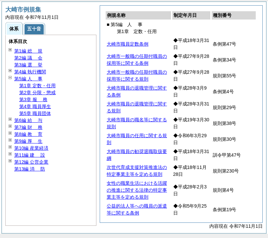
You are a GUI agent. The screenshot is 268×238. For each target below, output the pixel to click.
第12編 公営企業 (31, 162)
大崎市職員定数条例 (127, 44)
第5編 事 (28, 78)
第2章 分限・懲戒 (37, 92)
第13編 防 (29, 169)
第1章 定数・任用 (37, 85)
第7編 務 (28, 127)
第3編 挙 (28, 64)
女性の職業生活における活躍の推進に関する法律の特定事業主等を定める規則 (137, 190)
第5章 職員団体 (35, 113)
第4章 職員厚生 (35, 106)
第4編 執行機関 (30, 71)
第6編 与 (28, 120)
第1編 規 (28, 51)
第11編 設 (29, 155)
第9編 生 (28, 141)
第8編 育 (28, 134)
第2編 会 (28, 57)
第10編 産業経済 (31, 148)
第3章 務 (33, 99)
